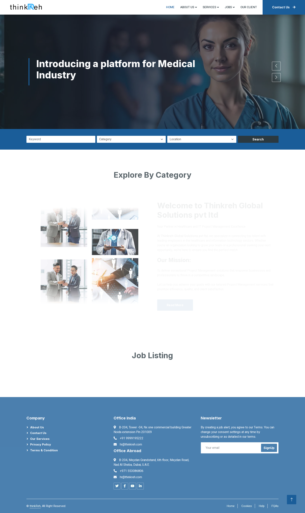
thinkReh (35, 506)
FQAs (275, 506)
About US (187, 7)
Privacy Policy (40, 444)
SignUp (269, 448)
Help (262, 506)
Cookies (246, 506)
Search (258, 139)
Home (170, 7)
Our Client (248, 7)
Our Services (40, 439)
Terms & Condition (44, 450)
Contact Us (283, 7)
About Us (37, 427)
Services (209, 7)
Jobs (228, 7)
